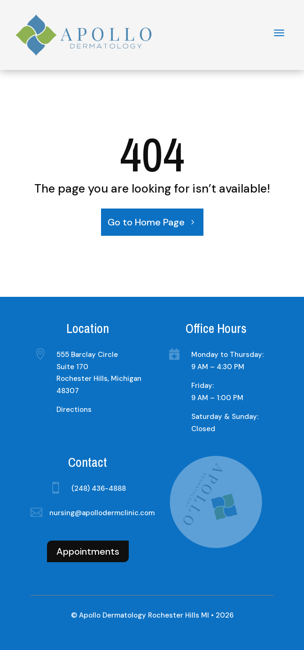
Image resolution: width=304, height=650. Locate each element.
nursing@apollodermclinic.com (102, 513)
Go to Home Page (146, 222)
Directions (74, 409)
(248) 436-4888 (98, 488)
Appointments (87, 551)
